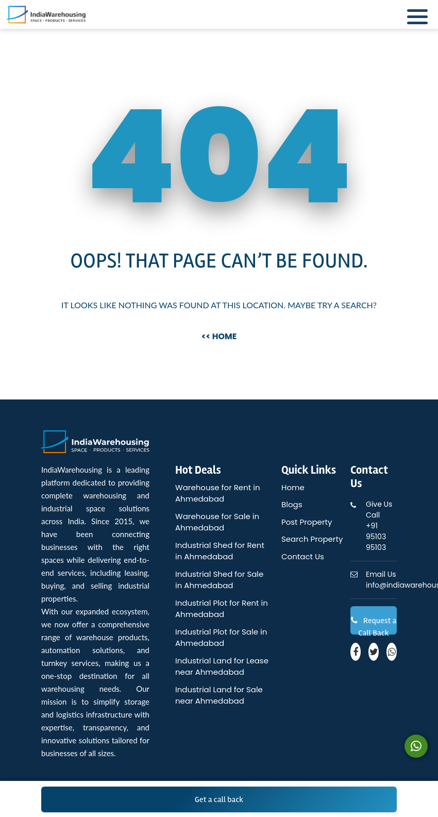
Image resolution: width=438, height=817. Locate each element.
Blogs (291, 504)
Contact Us (302, 556)
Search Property (312, 538)
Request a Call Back (374, 625)
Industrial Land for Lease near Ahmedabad (221, 666)
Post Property (306, 521)
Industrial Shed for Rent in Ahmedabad (219, 551)
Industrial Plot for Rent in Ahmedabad (221, 608)
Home (293, 487)
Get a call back (219, 799)
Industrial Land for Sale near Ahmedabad (219, 695)
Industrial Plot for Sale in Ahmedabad (221, 637)
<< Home (219, 336)
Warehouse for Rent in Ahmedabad (217, 493)
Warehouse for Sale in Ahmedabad (217, 522)
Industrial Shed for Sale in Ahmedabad (219, 580)
